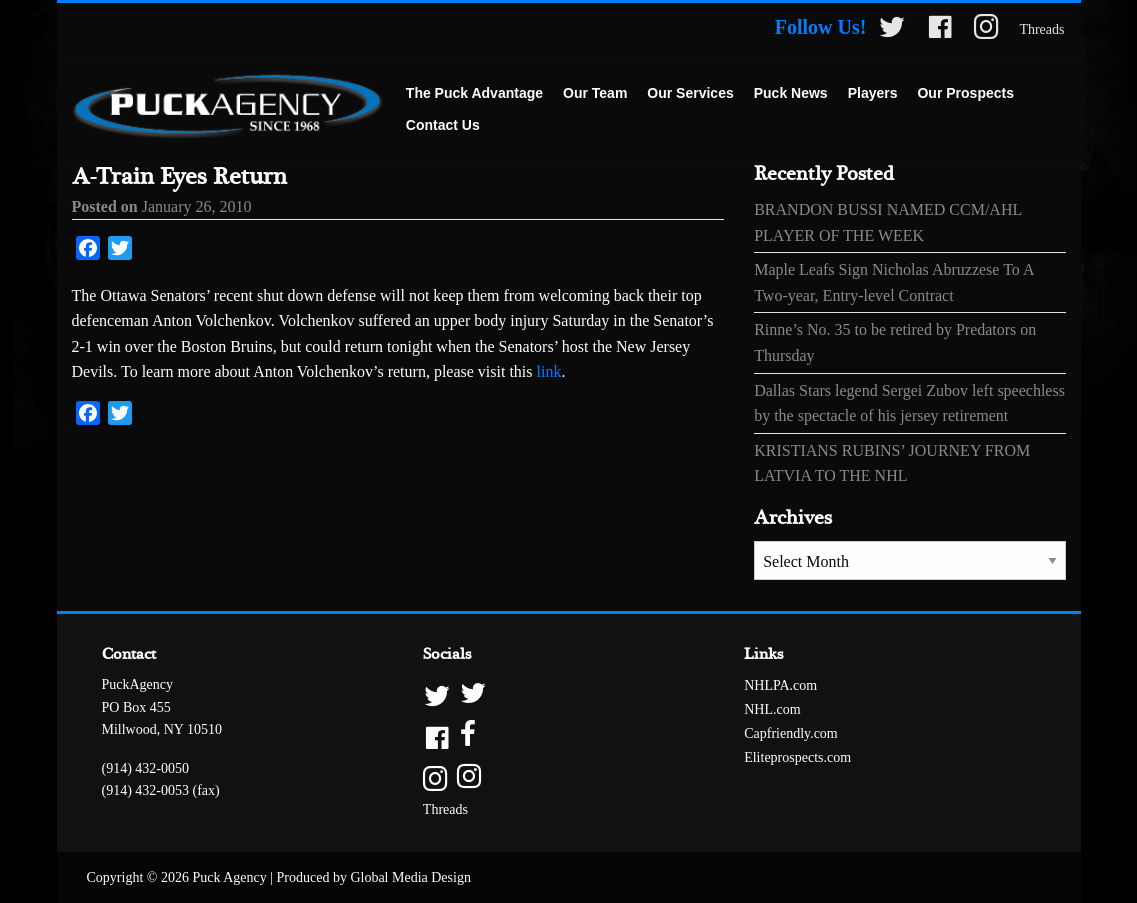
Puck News (791, 93)
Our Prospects (965, 93)
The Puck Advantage (474, 93)
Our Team (595, 93)
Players (873, 93)
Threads (1041, 29)
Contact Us (443, 125)
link (549, 371)
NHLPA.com (780, 685)
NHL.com (772, 709)
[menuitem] (474, 94)
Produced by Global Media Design (374, 877)
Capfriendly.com (791, 733)
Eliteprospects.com (797, 757)
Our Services (690, 93)
